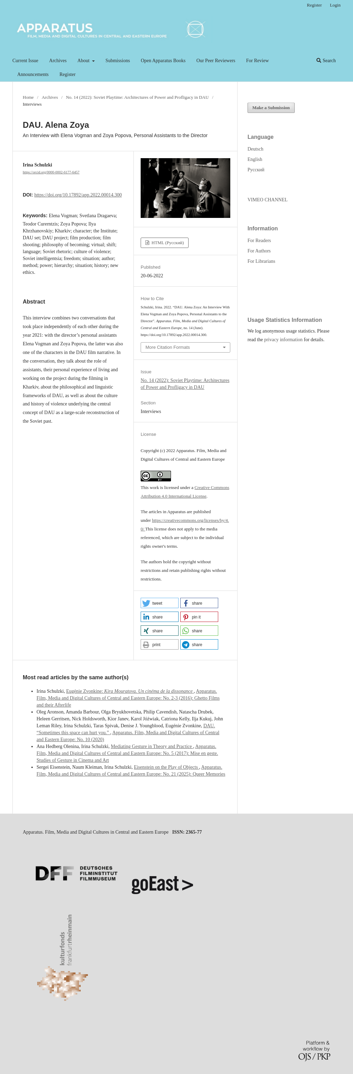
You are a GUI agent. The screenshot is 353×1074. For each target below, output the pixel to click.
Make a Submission (271, 107)
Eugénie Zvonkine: (130, 691)
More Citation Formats (167, 347)
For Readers (259, 240)
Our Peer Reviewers (215, 60)
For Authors (259, 250)
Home (28, 97)
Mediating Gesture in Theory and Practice (152, 746)
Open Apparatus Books (163, 60)
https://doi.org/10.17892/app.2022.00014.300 (78, 195)
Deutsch (255, 149)
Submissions (117, 60)
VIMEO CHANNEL (268, 199)
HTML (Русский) (167, 242)
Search (326, 60)
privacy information (283, 339)
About (84, 60)
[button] (160, 603)
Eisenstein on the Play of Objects (166, 767)
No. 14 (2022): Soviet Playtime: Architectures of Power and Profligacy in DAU (137, 97)
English (255, 159)
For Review (257, 60)
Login (335, 5)
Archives (58, 60)
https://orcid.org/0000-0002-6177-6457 (51, 172)
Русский (256, 169)
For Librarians (261, 261)
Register (67, 74)
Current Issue (25, 60)
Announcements (33, 74)
